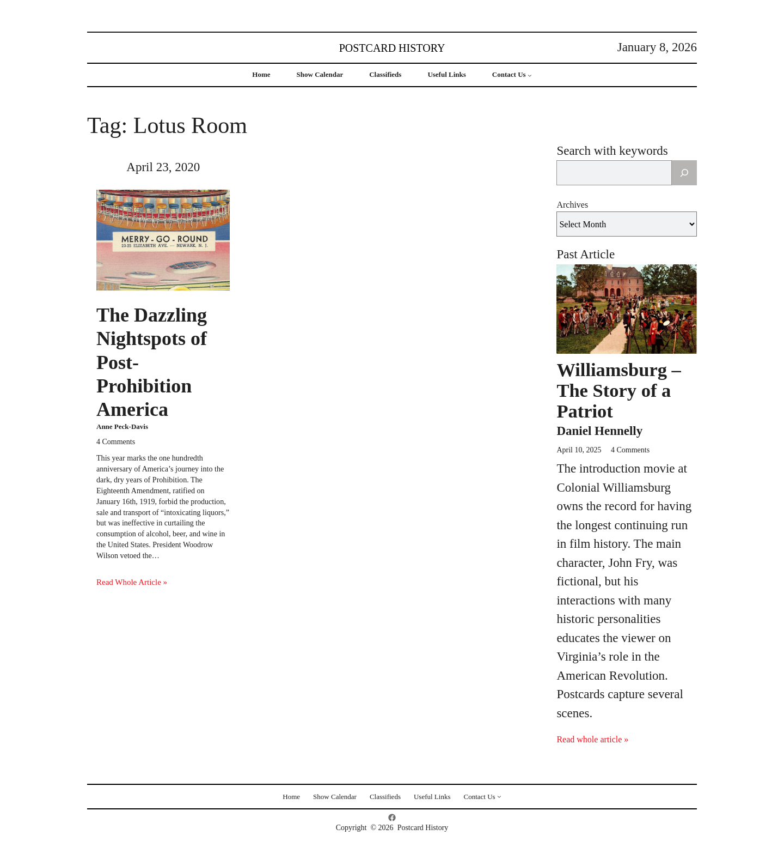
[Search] (684, 172)
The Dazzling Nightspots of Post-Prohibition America (151, 362)
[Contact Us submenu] (530, 75)
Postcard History (392, 48)
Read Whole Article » (131, 582)
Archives (572, 204)
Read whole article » (592, 739)
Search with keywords (611, 151)
